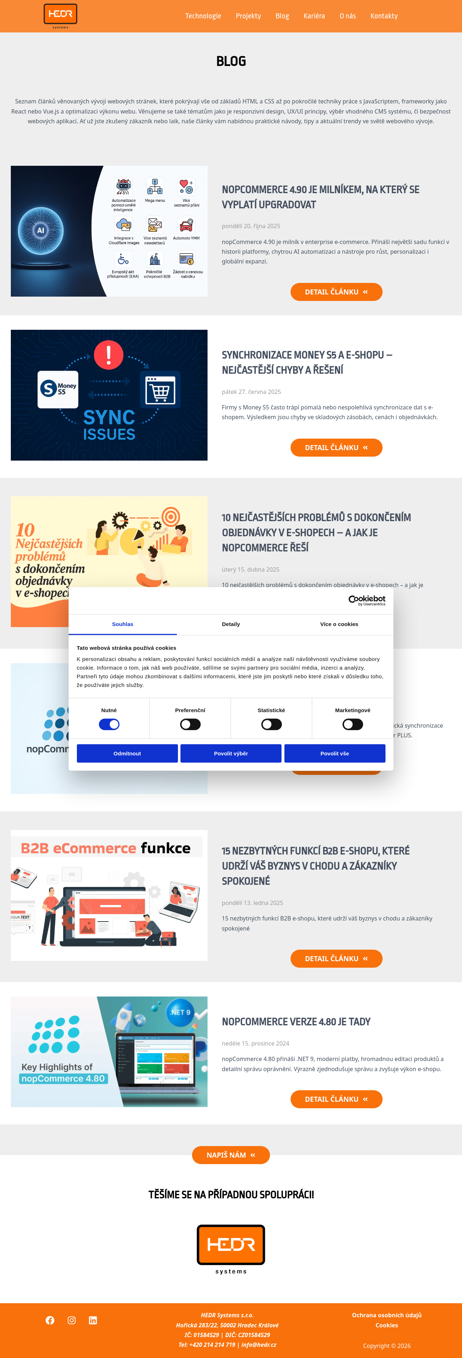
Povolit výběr (231, 753)
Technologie (203, 16)
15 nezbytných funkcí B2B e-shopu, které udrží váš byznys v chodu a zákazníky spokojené (316, 866)
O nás (348, 16)
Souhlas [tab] (122, 624)
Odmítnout (127, 753)
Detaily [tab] (231, 624)
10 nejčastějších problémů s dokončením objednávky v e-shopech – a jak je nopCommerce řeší (316, 533)
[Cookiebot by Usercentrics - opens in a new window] (353, 600)
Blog (282, 16)
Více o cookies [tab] (339, 624)
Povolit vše (335, 753)
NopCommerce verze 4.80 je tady (296, 1022)
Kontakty (384, 16)
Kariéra (314, 16)
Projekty (248, 16)
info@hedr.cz (258, 1345)
